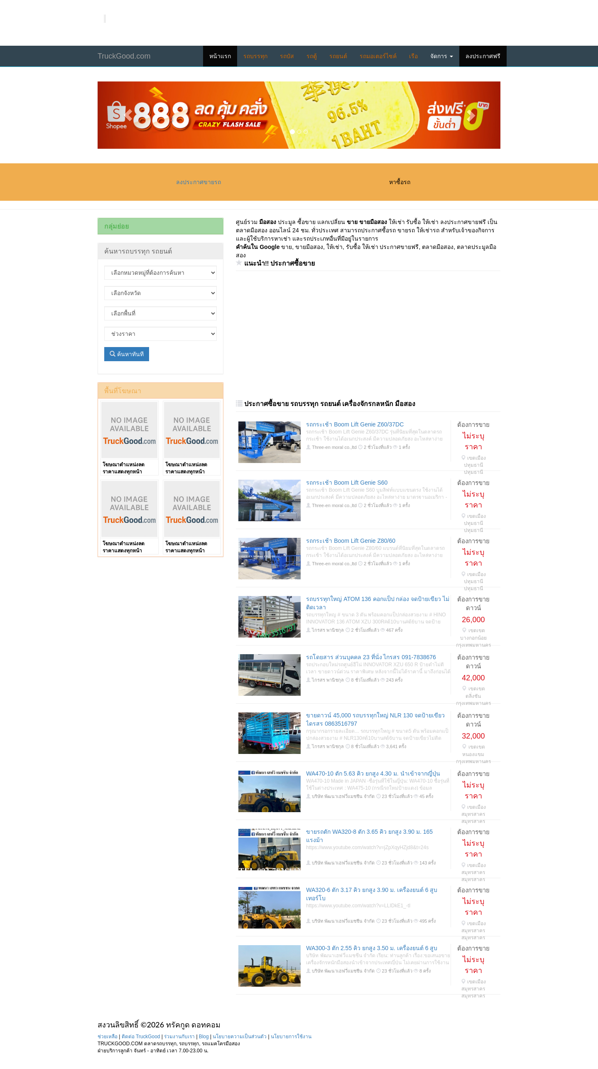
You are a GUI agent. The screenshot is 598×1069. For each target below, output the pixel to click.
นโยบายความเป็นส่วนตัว (240, 1036)
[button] (128, 115)
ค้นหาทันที (127, 354)
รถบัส (287, 56)
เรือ (413, 56)
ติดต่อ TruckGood (141, 1036)
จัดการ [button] (441, 56)
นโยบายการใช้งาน (291, 1036)
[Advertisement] (366, 335)
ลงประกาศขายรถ (198, 182)
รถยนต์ (338, 56)
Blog (204, 1036)
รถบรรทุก (255, 56)
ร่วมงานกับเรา (179, 1036)
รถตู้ (311, 56)
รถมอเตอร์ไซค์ (378, 56)
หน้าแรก (220, 56)
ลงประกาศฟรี (483, 56)
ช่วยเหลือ (108, 1036)
